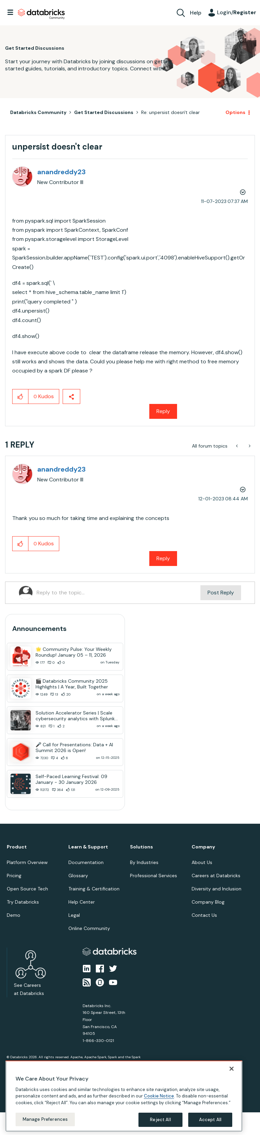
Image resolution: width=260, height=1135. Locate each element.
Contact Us (204, 915)
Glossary (78, 875)
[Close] (231, 1068)
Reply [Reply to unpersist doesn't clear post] (163, 411)
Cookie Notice (159, 1096)
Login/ (236, 12)
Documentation (86, 862)
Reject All (160, 1119)
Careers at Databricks (216, 875)
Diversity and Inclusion (216, 889)
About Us (202, 862)
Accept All (210, 1119)
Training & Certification (94, 889)
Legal (74, 915)
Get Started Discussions (103, 112)
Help (195, 12)
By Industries (144, 862)
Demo (13, 915)
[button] (20, 396)
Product (17, 847)
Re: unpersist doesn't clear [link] (170, 112)
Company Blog (208, 902)
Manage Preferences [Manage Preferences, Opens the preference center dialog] (45, 1119)
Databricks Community (41, 14)
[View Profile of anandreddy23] (61, 171)
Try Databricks (23, 902)
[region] (123, 1096)
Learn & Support (88, 847)
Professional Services (153, 875)
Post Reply (221, 592)
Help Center (81, 902)
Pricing (14, 875)
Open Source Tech (27, 889)
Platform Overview (27, 862)
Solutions (141, 847)
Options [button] (235, 112)
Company (203, 847)
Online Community (89, 928)
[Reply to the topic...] (118, 592)
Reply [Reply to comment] (163, 558)
